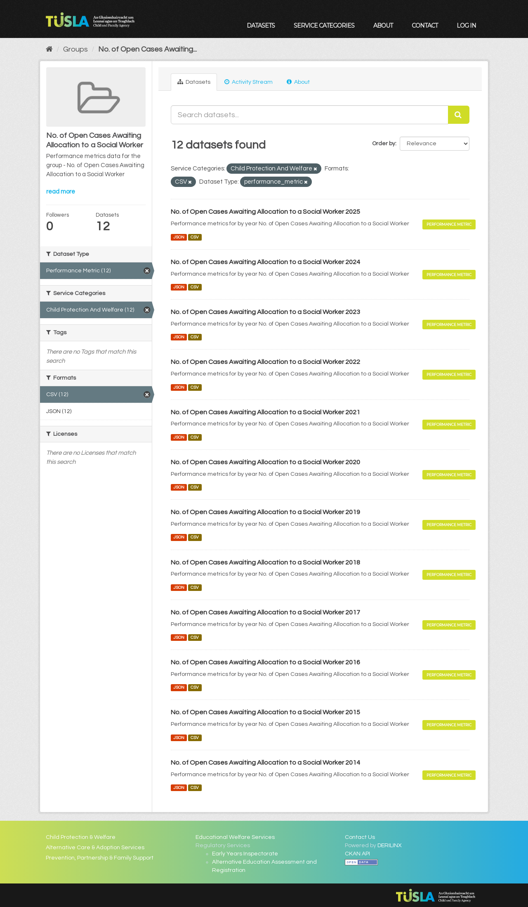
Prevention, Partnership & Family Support (99, 858)
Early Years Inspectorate (245, 854)
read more (60, 192)
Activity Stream (248, 82)
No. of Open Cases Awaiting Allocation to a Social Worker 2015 (265, 712)
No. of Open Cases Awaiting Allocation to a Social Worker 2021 (265, 412)
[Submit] (458, 115)
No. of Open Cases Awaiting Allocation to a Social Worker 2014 (265, 762)
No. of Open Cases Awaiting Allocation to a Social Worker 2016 (265, 662)
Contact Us (360, 837)
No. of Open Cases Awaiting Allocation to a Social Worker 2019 (265, 512)
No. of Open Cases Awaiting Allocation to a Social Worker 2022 (265, 362)
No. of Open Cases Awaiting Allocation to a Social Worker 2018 (265, 562)
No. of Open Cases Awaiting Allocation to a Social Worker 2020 (265, 462)
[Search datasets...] (310, 114)
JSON (178, 237)
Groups (75, 49)
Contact (425, 25)
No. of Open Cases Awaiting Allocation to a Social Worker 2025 (265, 211)
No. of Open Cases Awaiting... (147, 49)
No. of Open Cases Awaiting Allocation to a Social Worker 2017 (265, 612)
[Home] (49, 49)
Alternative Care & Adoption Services (95, 847)
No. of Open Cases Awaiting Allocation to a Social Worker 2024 (265, 262)
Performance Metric (449, 224)
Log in (466, 25)
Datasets (261, 25)
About (383, 25)
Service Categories (324, 25)
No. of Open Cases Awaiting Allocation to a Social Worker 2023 (265, 312)
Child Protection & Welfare (81, 837)
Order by (383, 143)
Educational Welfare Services (235, 837)
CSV (195, 237)
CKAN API (357, 854)
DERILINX (389, 845)
